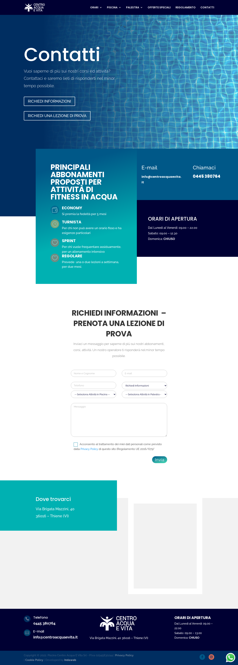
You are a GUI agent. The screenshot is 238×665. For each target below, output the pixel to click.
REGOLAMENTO (186, 7)
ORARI (94, 7)
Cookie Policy (34, 660)
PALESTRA (132, 7)
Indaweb (70, 660)
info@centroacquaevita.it (55, 637)
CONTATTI (207, 7)
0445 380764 (206, 157)
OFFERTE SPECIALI (159, 7)
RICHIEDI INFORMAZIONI (49, 101)
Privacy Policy (89, 449)
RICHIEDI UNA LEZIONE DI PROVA (57, 116)
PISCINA (112, 7)
